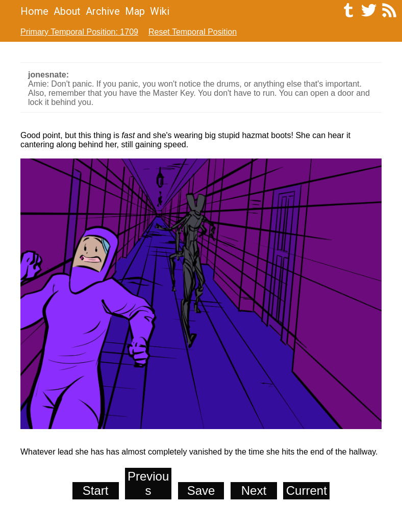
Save (201, 490)
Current (306, 490)
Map (135, 11)
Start (96, 490)
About (67, 11)
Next (253, 490)
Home (34, 11)
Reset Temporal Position (192, 32)
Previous (148, 483)
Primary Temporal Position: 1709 (79, 32)
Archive (103, 11)
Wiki (159, 11)
